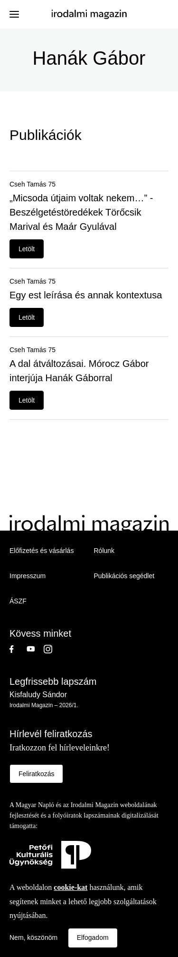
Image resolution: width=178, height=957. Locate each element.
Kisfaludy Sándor (38, 695)
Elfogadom (93, 937)
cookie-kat (70, 887)
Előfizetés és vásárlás (41, 550)
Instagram (52, 649)
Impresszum (27, 576)
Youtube (35, 649)
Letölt (27, 249)
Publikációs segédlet (124, 576)
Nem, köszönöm (33, 937)
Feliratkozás (36, 774)
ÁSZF (18, 601)
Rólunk (104, 550)
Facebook (18, 649)
